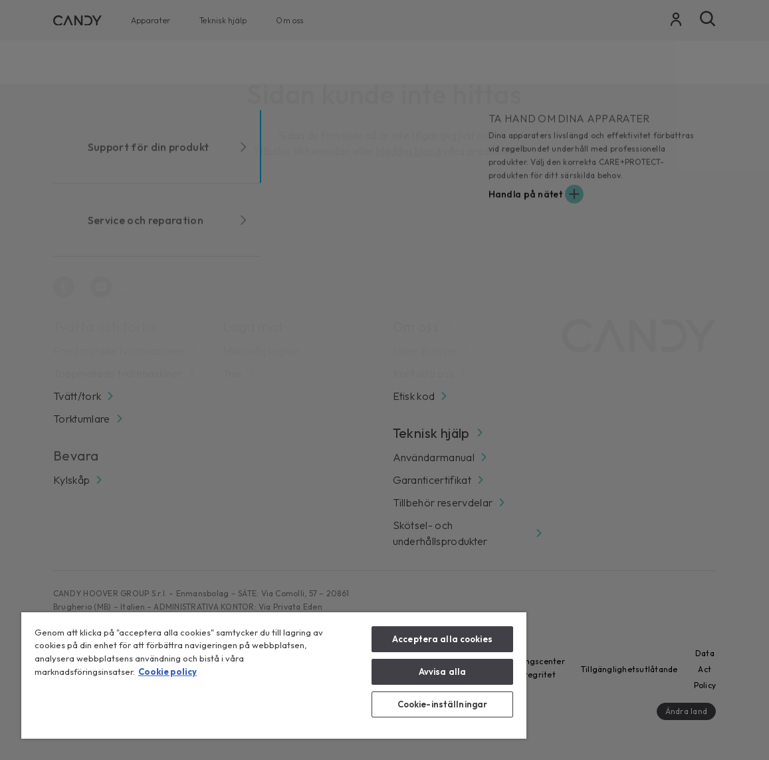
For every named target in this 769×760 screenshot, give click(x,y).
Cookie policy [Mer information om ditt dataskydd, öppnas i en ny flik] (167, 671)
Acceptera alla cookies (442, 639)
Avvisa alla (442, 671)
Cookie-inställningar (442, 704)
